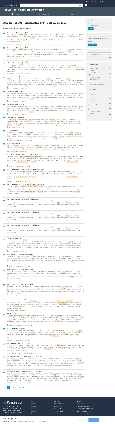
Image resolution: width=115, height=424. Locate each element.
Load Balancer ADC (100, 99)
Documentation (100, 54)
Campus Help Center (36, 416)
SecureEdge (100, 109)
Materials (33, 406)
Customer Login (58, 406)
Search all (92, 45)
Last (23, 387)
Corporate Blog (57, 416)
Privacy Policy (12, 407)
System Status (57, 414)
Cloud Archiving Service (100, 104)
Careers (11, 408)
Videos (33, 409)
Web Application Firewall (100, 79)
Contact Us (5, 407)
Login (109, 5)
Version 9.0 (101, 70)
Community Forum (58, 411)
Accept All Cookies (93, 420)
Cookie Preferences (82, 420)
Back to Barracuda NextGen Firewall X (13, 19)
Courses (9, 410)
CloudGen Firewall (100, 68)
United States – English (89, 1)
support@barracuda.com (87, 416)
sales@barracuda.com (85, 414)
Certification (100, 57)
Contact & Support (105, 1)
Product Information (101, 77)
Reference (101, 87)
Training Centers (16, 410)
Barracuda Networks (16, 412)
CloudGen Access (100, 94)
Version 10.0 (101, 75)
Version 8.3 (101, 73)
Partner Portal (57, 409)
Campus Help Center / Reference (100, 85)
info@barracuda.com (86, 411)
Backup (100, 114)
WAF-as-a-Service (100, 89)
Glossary (33, 411)
